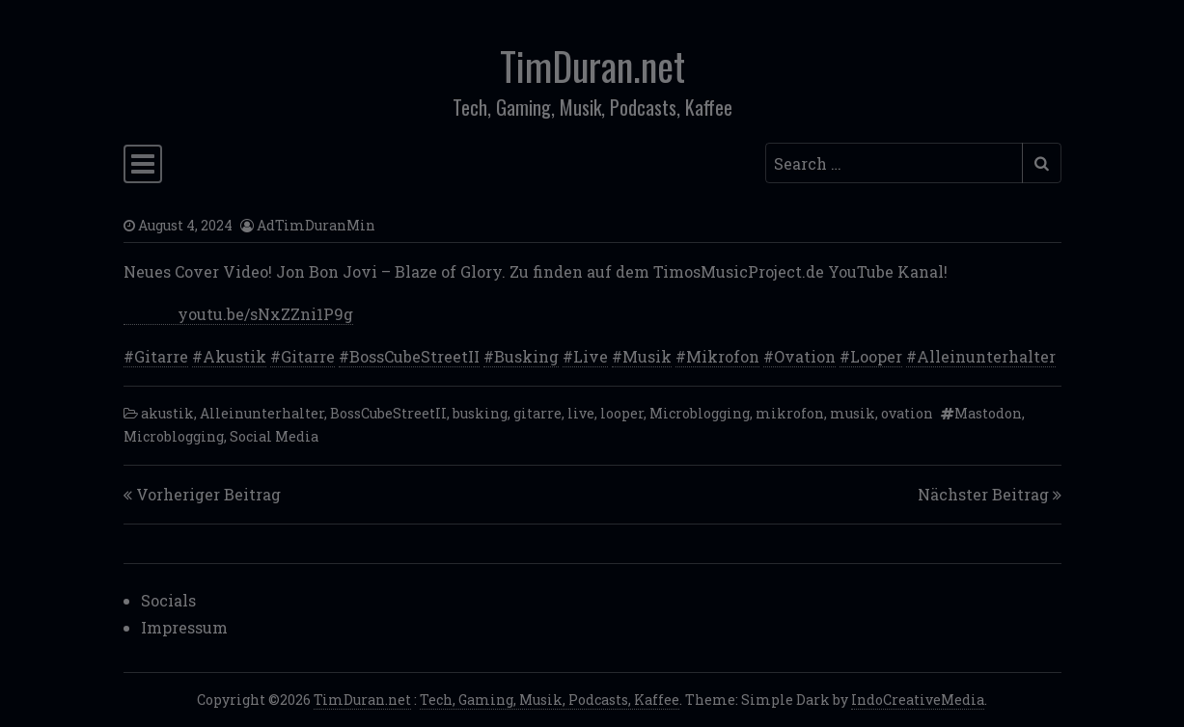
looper (622, 413)
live (580, 413)
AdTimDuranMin (316, 225)
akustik (167, 413)
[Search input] (894, 163)
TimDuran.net (592, 65)
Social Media (274, 436)
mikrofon (790, 413)
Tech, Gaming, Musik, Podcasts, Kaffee (549, 699)
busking (480, 413)
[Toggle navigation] (143, 164)
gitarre (537, 413)
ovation (907, 413)
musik (852, 413)
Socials (168, 600)
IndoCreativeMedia (917, 699)
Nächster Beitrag (983, 494)
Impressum (184, 627)
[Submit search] (1041, 163)
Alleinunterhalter (262, 413)
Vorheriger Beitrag (208, 494)
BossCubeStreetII (388, 413)
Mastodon (988, 413)
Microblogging (699, 413)
